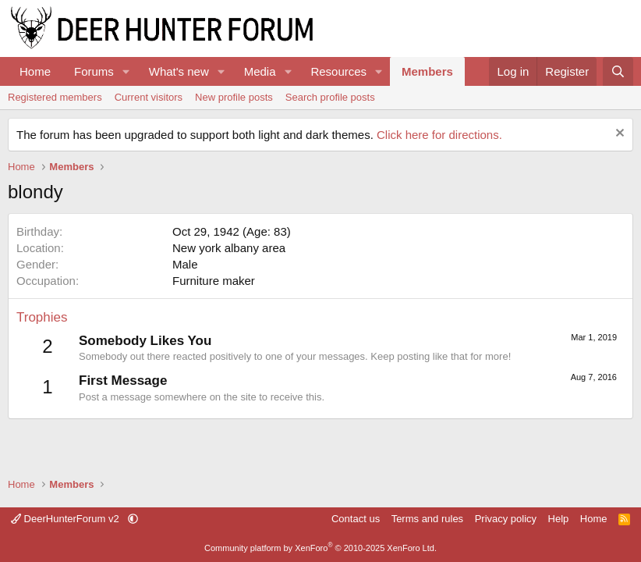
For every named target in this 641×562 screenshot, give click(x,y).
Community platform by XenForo (320, 548)
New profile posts (234, 97)
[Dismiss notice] (618, 134)
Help (558, 519)
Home (35, 71)
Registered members (55, 97)
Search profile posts (330, 97)
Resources (338, 71)
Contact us (355, 519)
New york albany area (228, 247)
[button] (126, 71)
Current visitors (148, 97)
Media (260, 71)
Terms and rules (427, 519)
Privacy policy (506, 519)
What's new (179, 71)
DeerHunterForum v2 (66, 519)
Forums (94, 71)
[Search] (618, 71)
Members (427, 71)
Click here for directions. (439, 134)
